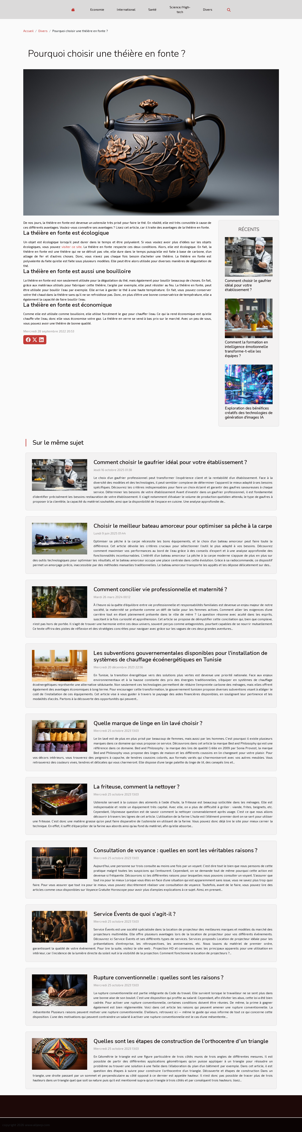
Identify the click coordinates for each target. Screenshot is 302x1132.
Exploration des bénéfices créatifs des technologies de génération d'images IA (249, 413)
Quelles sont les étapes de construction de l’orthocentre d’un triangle (180, 1041)
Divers (207, 9)
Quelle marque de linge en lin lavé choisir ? (147, 723)
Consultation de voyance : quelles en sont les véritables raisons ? (175, 850)
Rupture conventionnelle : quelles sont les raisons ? (158, 977)
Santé (152, 9)
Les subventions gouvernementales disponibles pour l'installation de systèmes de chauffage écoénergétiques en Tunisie (180, 656)
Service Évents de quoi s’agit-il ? (134, 914)
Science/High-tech (180, 9)
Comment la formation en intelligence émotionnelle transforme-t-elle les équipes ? (246, 349)
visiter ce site (72, 247)
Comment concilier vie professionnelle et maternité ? (160, 589)
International (126, 9)
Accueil (28, 31)
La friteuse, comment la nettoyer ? (136, 787)
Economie (97, 9)
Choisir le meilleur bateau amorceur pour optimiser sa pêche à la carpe (182, 526)
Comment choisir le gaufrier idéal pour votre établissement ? (248, 285)
